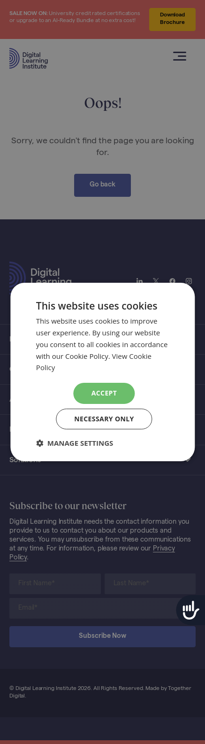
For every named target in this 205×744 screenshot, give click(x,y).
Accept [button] (104, 392)
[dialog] (102, 372)
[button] (74, 443)
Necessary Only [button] (104, 418)
